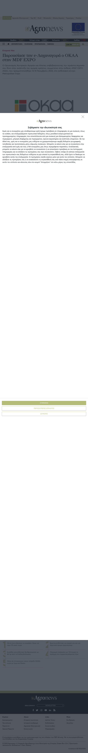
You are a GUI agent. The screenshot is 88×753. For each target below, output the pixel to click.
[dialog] (44, 376)
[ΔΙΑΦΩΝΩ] (84, 117)
